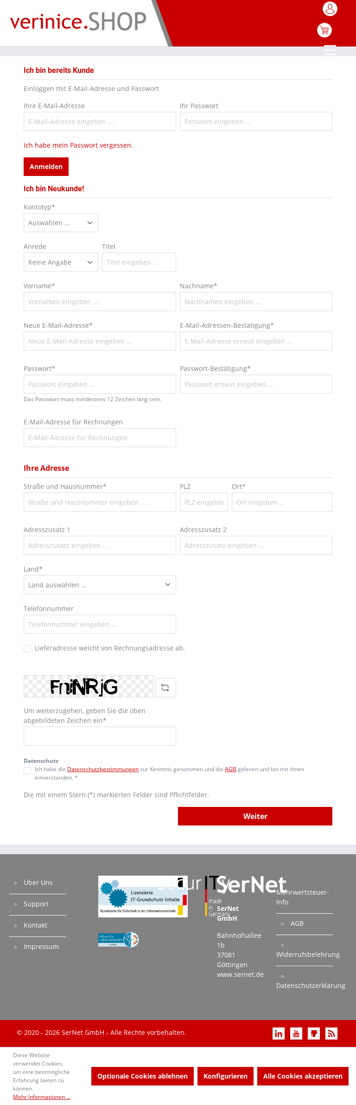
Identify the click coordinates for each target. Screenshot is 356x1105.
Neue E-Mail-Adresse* (58, 325)
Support (35, 903)
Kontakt (34, 925)
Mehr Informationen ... (41, 1097)
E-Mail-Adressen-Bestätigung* (227, 325)
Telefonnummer (49, 608)
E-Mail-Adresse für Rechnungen (73, 421)
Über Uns (37, 882)
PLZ (185, 486)
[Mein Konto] (330, 11)
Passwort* (39, 368)
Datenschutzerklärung (304, 985)
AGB (230, 769)
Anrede (35, 246)
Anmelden (46, 166)
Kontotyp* (39, 206)
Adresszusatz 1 (47, 529)
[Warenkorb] (324, 35)
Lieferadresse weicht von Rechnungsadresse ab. (110, 648)
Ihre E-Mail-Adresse (54, 105)
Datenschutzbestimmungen (103, 769)
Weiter (255, 816)
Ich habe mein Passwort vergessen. (78, 145)
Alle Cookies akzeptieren (303, 1076)
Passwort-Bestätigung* (215, 368)
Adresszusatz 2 (203, 529)
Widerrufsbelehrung (304, 954)
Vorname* (39, 285)
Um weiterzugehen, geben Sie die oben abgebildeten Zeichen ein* (85, 715)
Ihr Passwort (199, 105)
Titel (108, 246)
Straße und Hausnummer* (65, 486)
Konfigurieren (225, 1076)
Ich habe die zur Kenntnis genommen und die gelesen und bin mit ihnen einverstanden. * (169, 773)
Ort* (239, 486)
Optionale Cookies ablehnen (142, 1076)
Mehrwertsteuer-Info (302, 897)
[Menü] (330, 51)
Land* (33, 569)
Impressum (40, 946)
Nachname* (198, 285)
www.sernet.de (240, 974)
